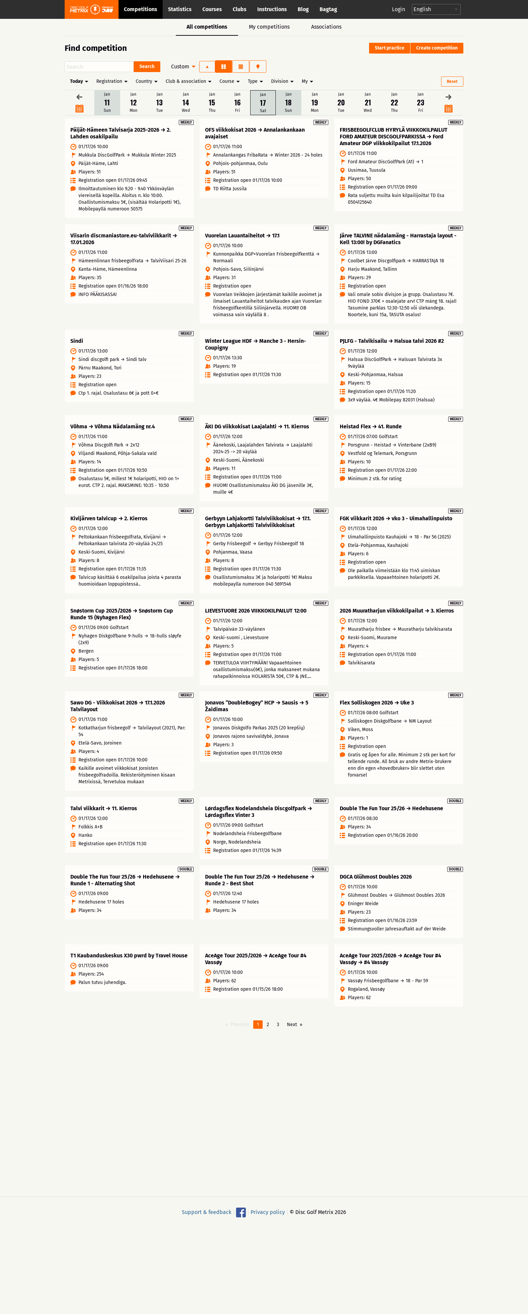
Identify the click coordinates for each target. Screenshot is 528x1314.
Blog (303, 9)
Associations (326, 27)
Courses (212, 9)
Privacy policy (268, 1224)
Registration (109, 81)
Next (292, 1036)
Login (398, 9)
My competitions (269, 27)
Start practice (389, 48)
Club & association (186, 81)
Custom (180, 66)
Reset (452, 81)
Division (279, 81)
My (305, 81)
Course (227, 81)
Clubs (239, 9)
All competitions (207, 27)
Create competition (437, 48)
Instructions (272, 9)
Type (253, 81)
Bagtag (328, 9)
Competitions (140, 9)
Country (144, 81)
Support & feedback (206, 1224)
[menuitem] (181, 66)
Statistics (180, 9)
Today (76, 81)
